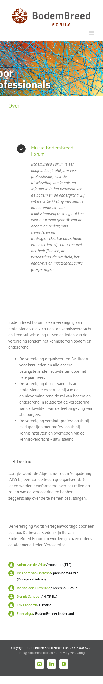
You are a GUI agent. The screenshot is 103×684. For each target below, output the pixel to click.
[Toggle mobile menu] (92, 33)
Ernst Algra (25, 613)
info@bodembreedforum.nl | (39, 652)
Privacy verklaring (72, 652)
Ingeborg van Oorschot (34, 573)
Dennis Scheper (28, 596)
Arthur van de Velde (31, 564)
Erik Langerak (27, 605)
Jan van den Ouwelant (33, 588)
